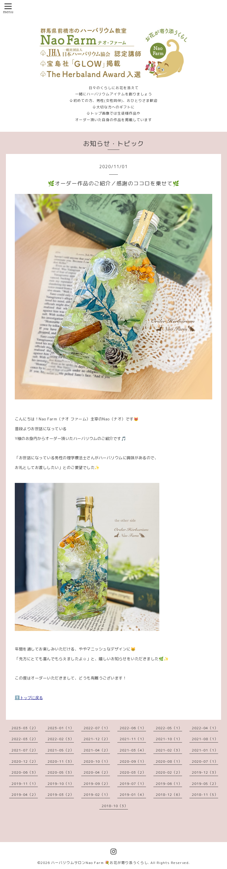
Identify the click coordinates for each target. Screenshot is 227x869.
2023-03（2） (25, 727)
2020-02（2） (169, 772)
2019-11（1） (25, 783)
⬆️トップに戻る (29, 697)
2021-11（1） (133, 738)
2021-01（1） (205, 750)
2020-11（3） (61, 761)
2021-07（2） (25, 750)
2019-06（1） (169, 783)
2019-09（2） (97, 783)
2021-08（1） (205, 738)
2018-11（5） (205, 794)
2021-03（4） (133, 750)
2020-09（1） (133, 761)
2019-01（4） (133, 794)
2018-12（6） (169, 794)
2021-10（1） (169, 738)
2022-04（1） (205, 727)
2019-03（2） (61, 794)
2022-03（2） (25, 738)
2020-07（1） (205, 761)
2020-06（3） (25, 772)
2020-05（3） (61, 772)
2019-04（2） (25, 794)
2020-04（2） (97, 772)
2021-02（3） (169, 750)
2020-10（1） (97, 761)
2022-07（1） (97, 727)
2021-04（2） (97, 750)
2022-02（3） (61, 738)
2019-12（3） (205, 772)
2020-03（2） (133, 772)
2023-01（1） (61, 727)
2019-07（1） (133, 783)
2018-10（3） (115, 805)
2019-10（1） (61, 783)
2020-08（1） (169, 761)
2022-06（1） (133, 727)
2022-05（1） (169, 727)
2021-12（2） (97, 738)
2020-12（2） (25, 761)
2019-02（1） (97, 794)
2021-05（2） (61, 750)
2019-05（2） (205, 783)
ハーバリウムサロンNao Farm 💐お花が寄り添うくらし (99, 862)
